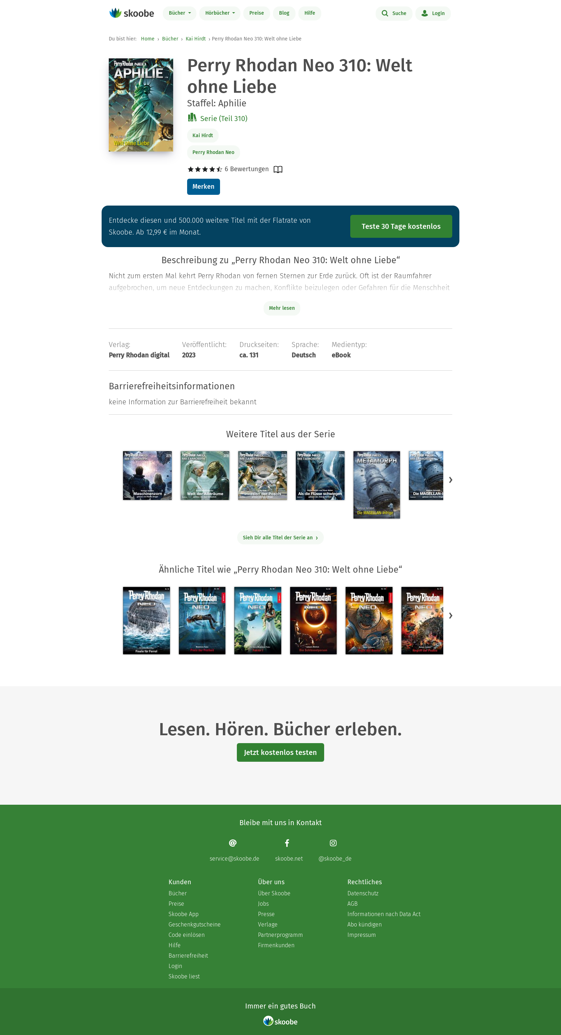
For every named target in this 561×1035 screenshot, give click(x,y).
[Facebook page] (289, 850)
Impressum (361, 935)
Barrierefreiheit (188, 955)
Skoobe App (184, 914)
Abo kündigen (364, 924)
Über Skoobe (274, 893)
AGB (352, 903)
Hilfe (309, 13)
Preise (256, 13)
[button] (451, 479)
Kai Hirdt (196, 39)
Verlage (268, 924)
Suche (394, 12)
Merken (203, 187)
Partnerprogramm (280, 935)
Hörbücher (218, 13)
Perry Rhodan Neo (213, 152)
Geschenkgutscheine (195, 924)
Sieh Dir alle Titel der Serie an (280, 538)
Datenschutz (363, 893)
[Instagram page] (335, 850)
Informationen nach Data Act (383, 914)
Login (433, 12)
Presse (266, 914)
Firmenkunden (276, 945)
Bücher (178, 13)
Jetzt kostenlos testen (280, 752)
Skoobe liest (184, 976)
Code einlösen (187, 935)
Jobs (263, 903)
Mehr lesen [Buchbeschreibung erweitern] (282, 308)
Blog (284, 13)
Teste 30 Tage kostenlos (401, 226)
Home (148, 39)
